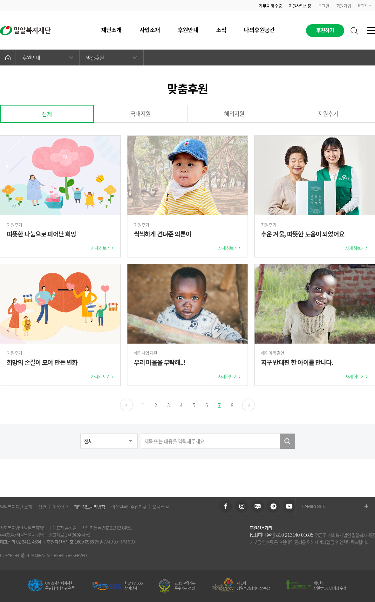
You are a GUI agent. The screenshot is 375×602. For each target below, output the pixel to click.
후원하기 (325, 30)
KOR (364, 6)
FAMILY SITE (335, 507)
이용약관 (60, 506)
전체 (47, 114)
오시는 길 (161, 506)
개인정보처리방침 (89, 506)
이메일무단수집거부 (128, 506)
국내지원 (140, 113)
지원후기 (328, 113)
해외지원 (234, 113)
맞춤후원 (111, 57)
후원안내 (47, 57)
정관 (42, 506)
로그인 (323, 6)
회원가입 (343, 6)
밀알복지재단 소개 (16, 506)
